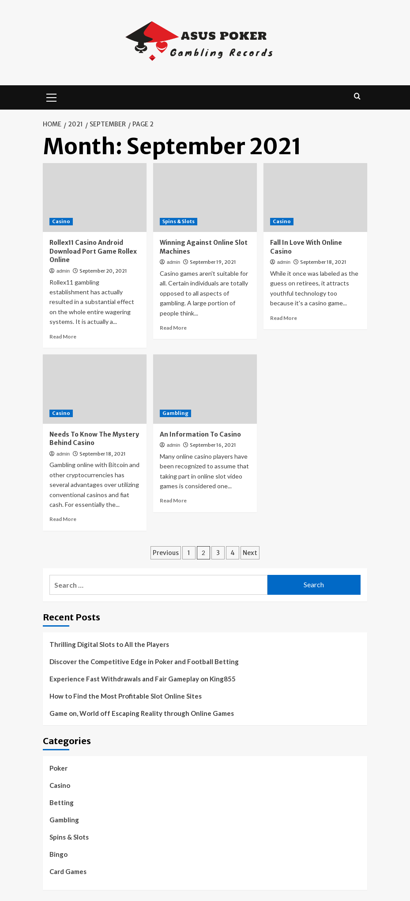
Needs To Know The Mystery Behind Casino (94, 438)
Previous (166, 553)
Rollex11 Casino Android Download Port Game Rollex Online (93, 251)
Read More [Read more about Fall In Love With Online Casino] (283, 318)
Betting (61, 802)
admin (63, 271)
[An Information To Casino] (205, 389)
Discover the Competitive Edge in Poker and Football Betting (144, 661)
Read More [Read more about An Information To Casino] (173, 500)
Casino (59, 785)
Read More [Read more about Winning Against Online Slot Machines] (173, 327)
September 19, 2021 (213, 262)
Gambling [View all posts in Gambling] (175, 413)
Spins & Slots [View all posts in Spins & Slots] (178, 221)
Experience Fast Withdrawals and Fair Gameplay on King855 (142, 679)
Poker (58, 768)
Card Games (68, 871)
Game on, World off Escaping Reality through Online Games (141, 713)
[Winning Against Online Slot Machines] (205, 197)
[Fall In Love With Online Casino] (315, 197)
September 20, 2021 (103, 271)
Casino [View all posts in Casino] (61, 221)
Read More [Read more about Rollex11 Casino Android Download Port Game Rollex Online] (62, 336)
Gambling (64, 820)
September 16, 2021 (213, 445)
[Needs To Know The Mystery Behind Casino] (95, 389)
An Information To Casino (200, 434)
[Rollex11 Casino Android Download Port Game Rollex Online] (95, 197)
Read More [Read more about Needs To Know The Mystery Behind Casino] (62, 519)
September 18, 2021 (323, 262)
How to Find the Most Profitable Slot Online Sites (125, 696)
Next (250, 553)
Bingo (58, 854)
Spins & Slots (69, 837)
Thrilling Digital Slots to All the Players (109, 644)
